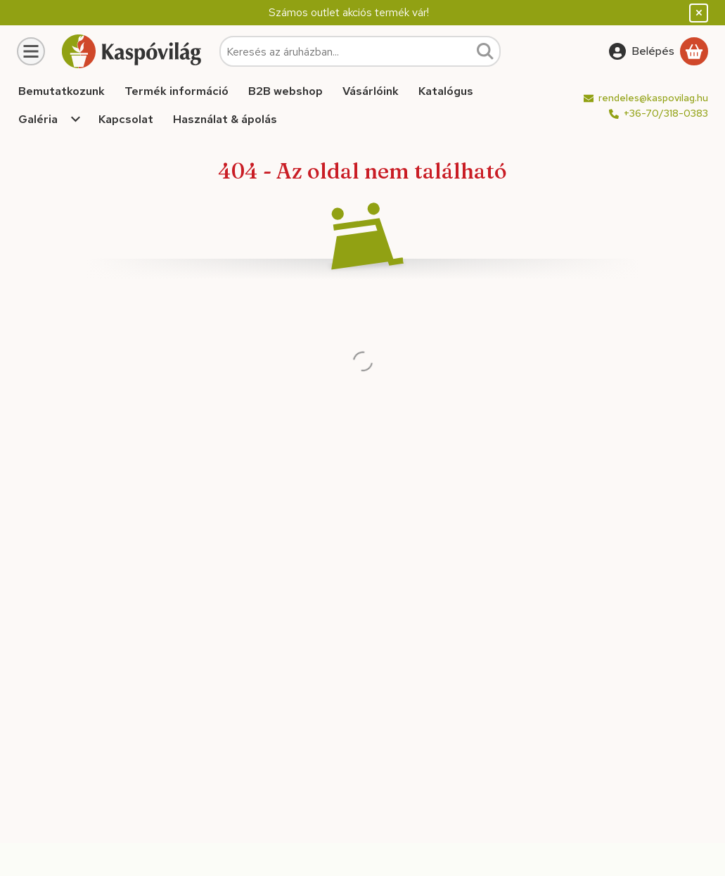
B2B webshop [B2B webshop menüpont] (285, 91)
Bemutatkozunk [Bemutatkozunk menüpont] (61, 91)
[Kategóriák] (31, 51)
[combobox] (360, 51)
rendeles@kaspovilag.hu (653, 97)
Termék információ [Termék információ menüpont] (176, 91)
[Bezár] (698, 13)
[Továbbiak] (76, 119)
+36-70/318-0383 (666, 113)
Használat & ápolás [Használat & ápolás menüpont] (225, 119)
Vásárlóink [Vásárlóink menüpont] (370, 91)
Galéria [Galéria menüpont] (38, 119)
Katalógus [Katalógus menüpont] (445, 91)
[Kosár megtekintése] (694, 51)
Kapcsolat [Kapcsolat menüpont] (125, 119)
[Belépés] (641, 51)
